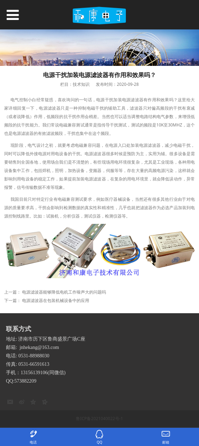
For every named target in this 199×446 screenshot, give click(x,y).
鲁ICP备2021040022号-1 (99, 418)
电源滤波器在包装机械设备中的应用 (55, 300)
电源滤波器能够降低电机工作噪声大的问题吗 (64, 292)
